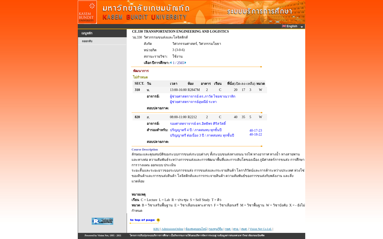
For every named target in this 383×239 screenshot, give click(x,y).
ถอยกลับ (87, 41)
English (290, 26)
